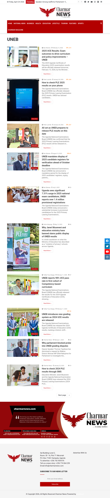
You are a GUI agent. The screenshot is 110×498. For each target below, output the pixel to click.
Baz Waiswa (46, 48)
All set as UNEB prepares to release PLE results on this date (55, 130)
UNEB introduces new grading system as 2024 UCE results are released (56, 317)
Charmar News (47, 340)
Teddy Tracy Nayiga (49, 275)
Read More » (47, 74)
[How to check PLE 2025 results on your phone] (23, 99)
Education (47, 23)
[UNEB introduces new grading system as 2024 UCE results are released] (23, 322)
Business (30, 23)
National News (19, 23)
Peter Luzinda (47, 79)
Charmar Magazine (15, 30)
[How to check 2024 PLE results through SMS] (23, 375)
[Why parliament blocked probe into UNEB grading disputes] (23, 348)
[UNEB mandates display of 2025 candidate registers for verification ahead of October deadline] (23, 161)
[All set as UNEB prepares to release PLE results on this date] (23, 136)
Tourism (64, 23)
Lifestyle (56, 23)
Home (10, 23)
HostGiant (80, 494)
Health (38, 23)
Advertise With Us (80, 453)
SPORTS (81, 23)
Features (72, 23)
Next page (63, 395)
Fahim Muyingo (47, 224)
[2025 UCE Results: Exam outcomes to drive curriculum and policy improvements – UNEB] (23, 57)
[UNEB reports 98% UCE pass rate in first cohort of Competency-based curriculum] (23, 284)
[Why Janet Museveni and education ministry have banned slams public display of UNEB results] (23, 247)
